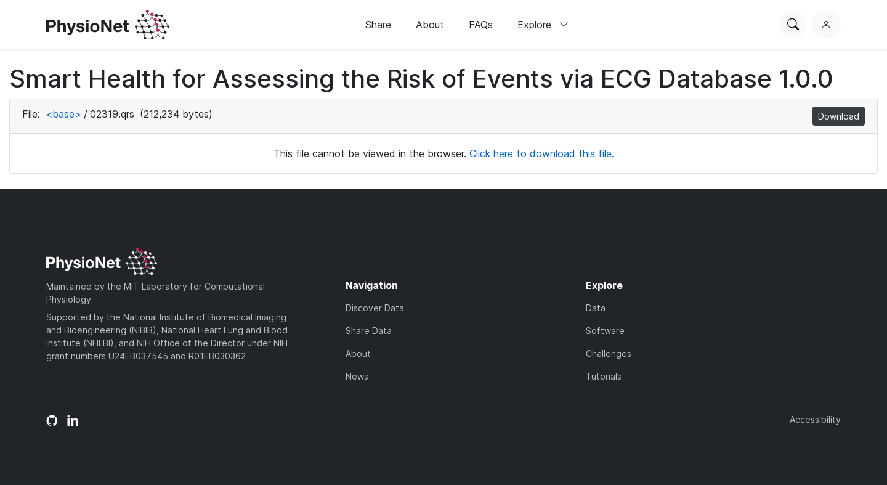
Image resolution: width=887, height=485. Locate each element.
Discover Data (375, 308)
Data (596, 308)
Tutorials (604, 376)
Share (378, 24)
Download (838, 116)
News (357, 376)
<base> (63, 114)
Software (605, 330)
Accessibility (815, 419)
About (430, 24)
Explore (543, 24)
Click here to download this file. (541, 153)
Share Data (369, 330)
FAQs (481, 24)
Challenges (608, 353)
